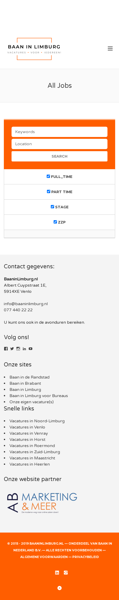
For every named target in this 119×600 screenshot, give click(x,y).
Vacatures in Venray (28, 433)
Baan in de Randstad (29, 377)
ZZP (60, 222)
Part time (59, 192)
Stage (59, 207)
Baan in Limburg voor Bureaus (38, 395)
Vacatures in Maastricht (32, 458)
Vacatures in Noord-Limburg (37, 421)
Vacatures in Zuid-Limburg (34, 452)
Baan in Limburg (25, 389)
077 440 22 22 (18, 310)
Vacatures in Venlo (27, 427)
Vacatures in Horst (27, 439)
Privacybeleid (85, 557)
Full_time (59, 176)
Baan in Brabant (25, 383)
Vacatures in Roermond (32, 445)
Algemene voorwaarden (44, 557)
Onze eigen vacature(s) (31, 402)
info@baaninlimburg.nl (26, 303)
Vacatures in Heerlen (29, 464)
